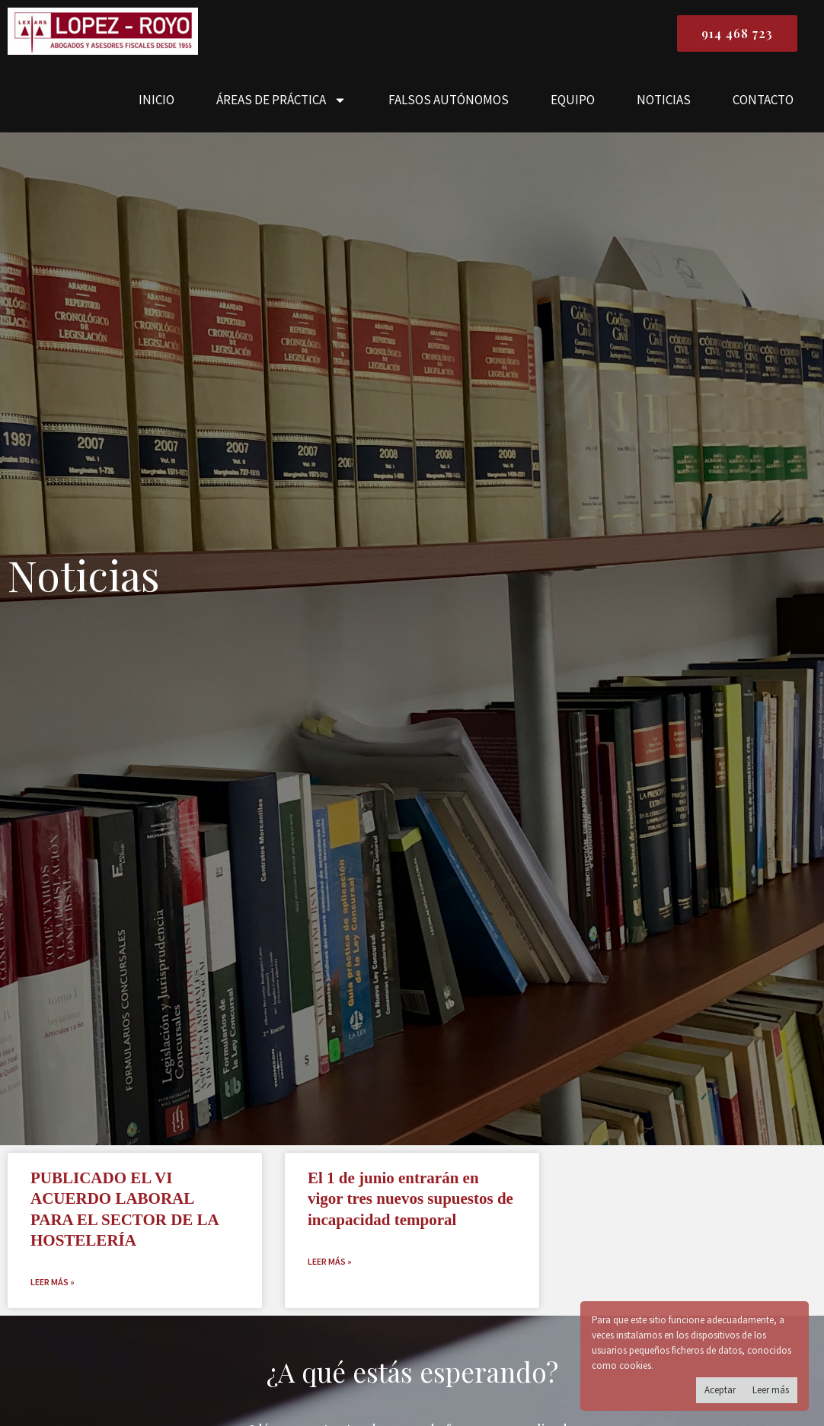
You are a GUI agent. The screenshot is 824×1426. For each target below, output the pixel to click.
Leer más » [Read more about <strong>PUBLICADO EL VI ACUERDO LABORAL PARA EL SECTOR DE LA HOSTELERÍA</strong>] (52, 1282)
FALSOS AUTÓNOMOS (448, 99)
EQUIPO (573, 99)
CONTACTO (763, 99)
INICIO (156, 99)
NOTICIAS (664, 99)
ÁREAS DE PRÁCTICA (281, 100)
